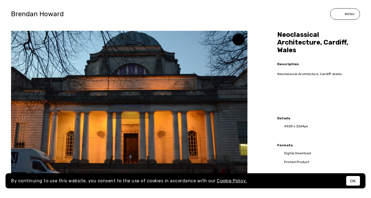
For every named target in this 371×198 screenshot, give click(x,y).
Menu (345, 14)
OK (353, 180)
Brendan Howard (37, 14)
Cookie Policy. (232, 180)
